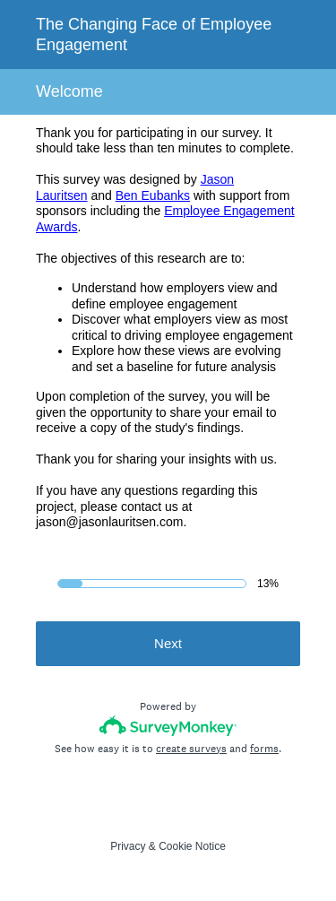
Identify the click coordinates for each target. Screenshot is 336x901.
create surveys (191, 748)
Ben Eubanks (153, 195)
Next (168, 643)
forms (264, 748)
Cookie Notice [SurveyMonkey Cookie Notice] (192, 846)
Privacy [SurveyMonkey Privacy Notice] (127, 846)
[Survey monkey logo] (168, 726)
